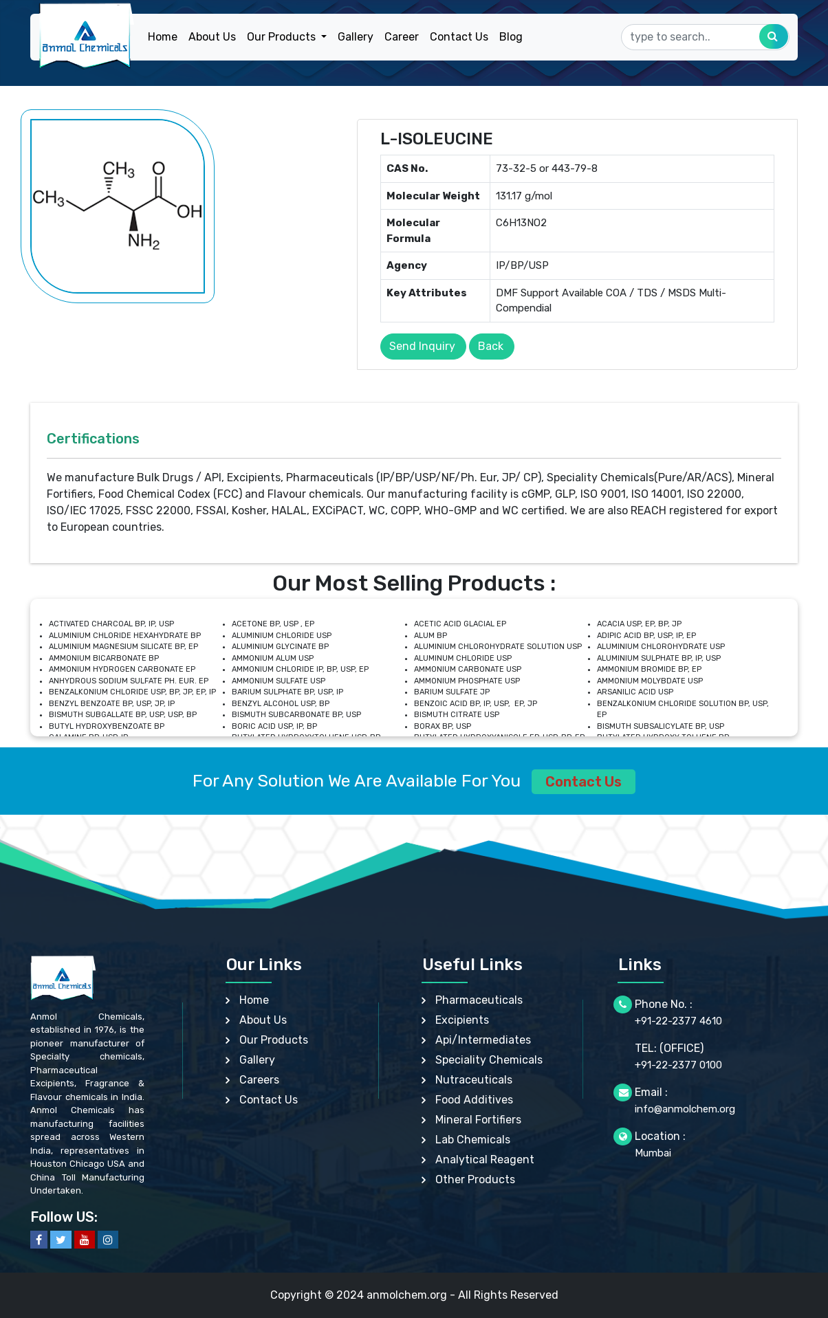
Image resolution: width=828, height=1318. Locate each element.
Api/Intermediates (483, 1039)
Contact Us (459, 36)
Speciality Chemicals (489, 1059)
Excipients (462, 1019)
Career (401, 36)
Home (162, 36)
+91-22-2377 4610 (678, 1021)
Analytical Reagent (484, 1159)
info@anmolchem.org (685, 1109)
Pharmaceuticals (479, 1000)
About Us (212, 36)
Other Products (475, 1179)
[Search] (705, 37)
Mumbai (653, 1153)
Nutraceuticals (473, 1079)
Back (490, 346)
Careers (259, 1079)
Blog (511, 36)
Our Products (273, 1039)
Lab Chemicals (472, 1139)
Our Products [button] (282, 36)
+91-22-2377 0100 (678, 1065)
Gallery (355, 36)
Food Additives (474, 1099)
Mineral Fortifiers (478, 1119)
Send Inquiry (422, 346)
